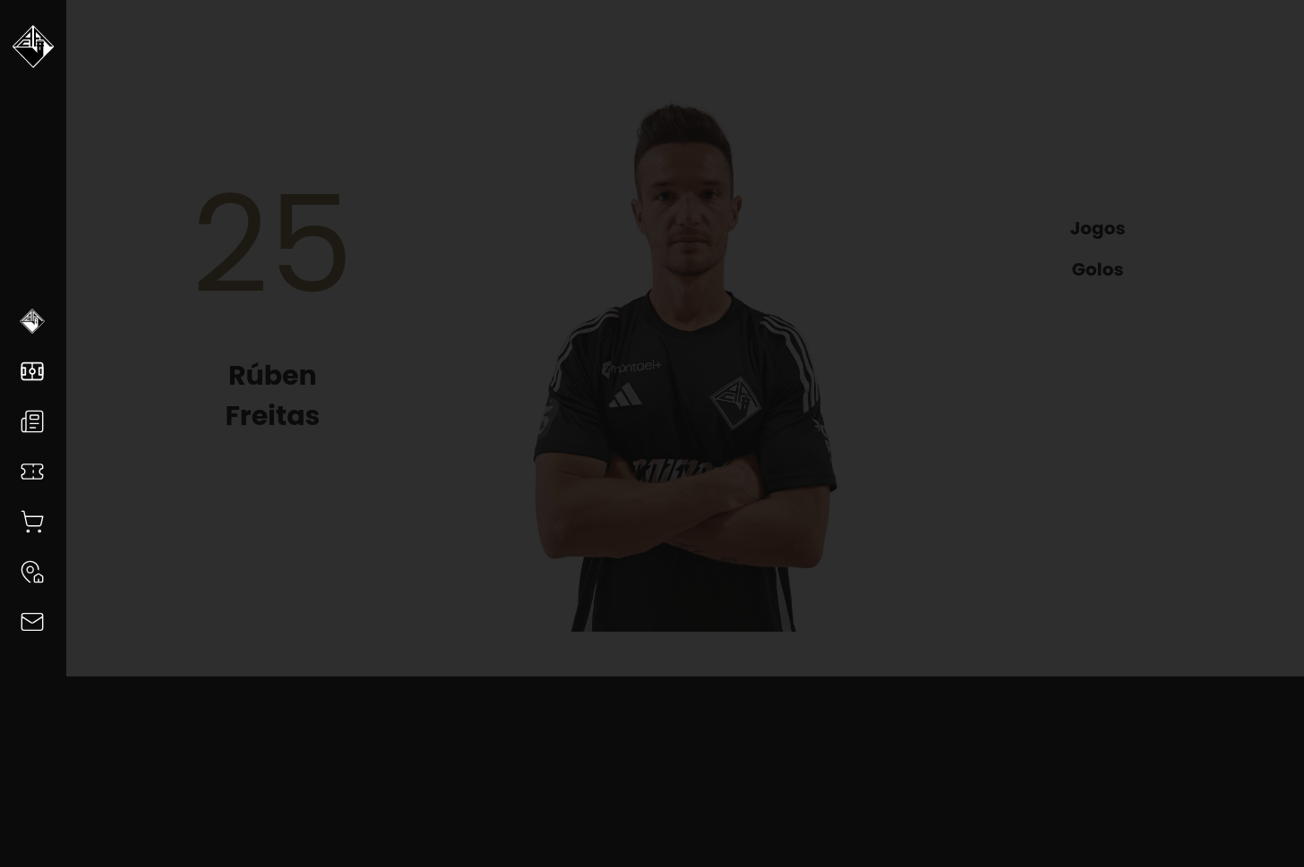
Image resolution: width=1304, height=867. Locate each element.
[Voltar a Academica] (33, 53)
